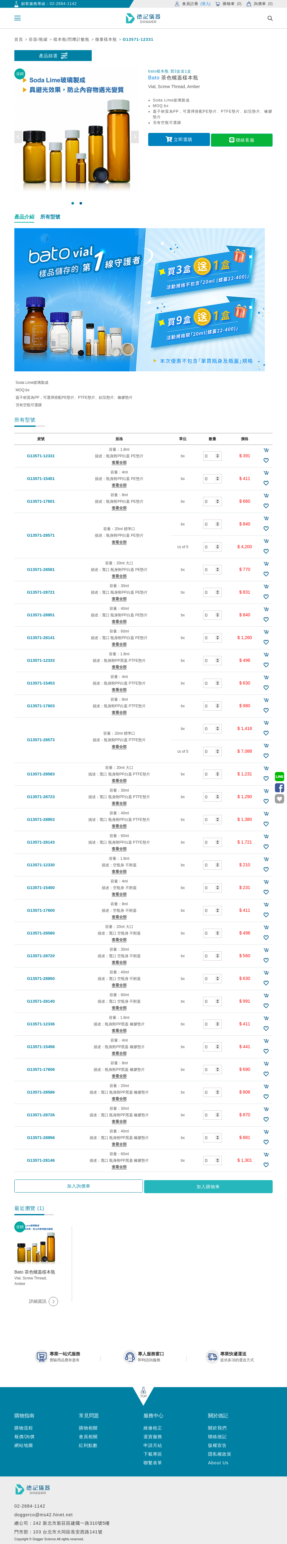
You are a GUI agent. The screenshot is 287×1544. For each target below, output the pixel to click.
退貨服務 (153, 1435)
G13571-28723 (39, 797)
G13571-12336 (39, 1024)
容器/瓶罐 (38, 39)
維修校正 (153, 1426)
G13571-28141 (39, 638)
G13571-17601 (39, 501)
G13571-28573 (39, 740)
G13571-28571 (39, 536)
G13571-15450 (39, 888)
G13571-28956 (39, 1138)
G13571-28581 (39, 569)
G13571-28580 (39, 933)
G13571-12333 (39, 660)
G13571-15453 (39, 683)
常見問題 (89, 1414)
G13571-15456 (39, 1047)
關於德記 (218, 1414)
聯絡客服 (242, 139)
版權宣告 (217, 1444)
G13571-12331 (138, 39)
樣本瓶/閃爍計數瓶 (71, 39)
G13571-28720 (39, 956)
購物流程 (23, 1426)
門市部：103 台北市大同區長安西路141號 (58, 1530)
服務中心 (153, 1414)
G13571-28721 (39, 592)
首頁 (18, 39)
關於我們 (217, 1426)
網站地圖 (23, 1444)
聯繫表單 (153, 1461)
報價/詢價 (24, 1435)
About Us (218, 1461)
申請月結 (153, 1444)
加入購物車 (175, 1186)
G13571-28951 (39, 615)
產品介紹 (24, 216)
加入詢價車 (111, 1186)
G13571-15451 (39, 479)
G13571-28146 (39, 1160)
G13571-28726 (39, 1115)
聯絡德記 (217, 1435)
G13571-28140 (39, 1001)
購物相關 (88, 1426)
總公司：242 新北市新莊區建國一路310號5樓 (62, 1522)
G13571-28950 (39, 979)
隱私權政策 (219, 1452)
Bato (154, 77)
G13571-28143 (39, 842)
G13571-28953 (39, 819)
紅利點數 (88, 1444)
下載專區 (153, 1452)
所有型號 (50, 216)
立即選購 (178, 139)
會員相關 (88, 1435)
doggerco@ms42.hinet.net (43, 1513)
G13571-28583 (39, 774)
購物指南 (24, 1414)
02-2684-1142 (63, 4)
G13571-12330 (39, 865)
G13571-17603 (39, 706)
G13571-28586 (39, 1092)
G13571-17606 (39, 1069)
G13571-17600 (39, 910)
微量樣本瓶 (106, 39)
